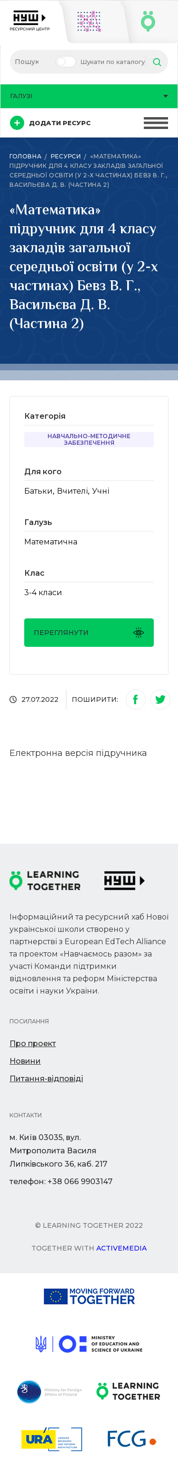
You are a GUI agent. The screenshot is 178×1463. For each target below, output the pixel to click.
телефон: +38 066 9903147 (60, 1181)
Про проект (32, 1043)
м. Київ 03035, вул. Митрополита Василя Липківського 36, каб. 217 (58, 1151)
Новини (25, 1061)
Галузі (89, 96)
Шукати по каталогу (112, 61)
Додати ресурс (50, 123)
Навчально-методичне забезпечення (89, 439)
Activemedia (121, 1248)
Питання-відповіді (46, 1078)
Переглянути (89, 632)
